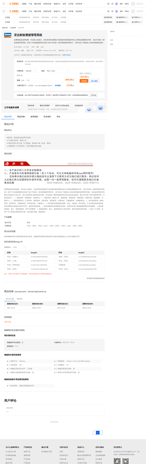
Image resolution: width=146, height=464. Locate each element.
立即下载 (7, 322)
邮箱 (111, 44)
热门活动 (54, 17)
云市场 (70, 4)
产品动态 (27, 459)
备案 (121, 4)
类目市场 (36, 17)
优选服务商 (79, 105)
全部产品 (27, 451)
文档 (61, 451)
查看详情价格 (66, 55)
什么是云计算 (11, 451)
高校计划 (80, 459)
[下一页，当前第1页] (101, 433)
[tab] (9, 298)
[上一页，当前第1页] (94, 433)
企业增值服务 (100, 455)
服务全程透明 (45, 105)
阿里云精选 (45, 17)
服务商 (112, 31)
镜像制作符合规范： (14, 342)
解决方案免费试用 (84, 455)
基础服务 (98, 451)
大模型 (24, 4)
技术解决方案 (47, 451)
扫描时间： (58, 342)
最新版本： (11, 346)
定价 (64, 4)
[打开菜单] (3, 4)
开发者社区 (64, 455)
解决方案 (37, 4)
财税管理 (21, 28)
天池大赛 (63, 459)
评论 (58, 117)
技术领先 (9, 459)
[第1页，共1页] (97, 433)
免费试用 (27, 455)
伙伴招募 (63, 17)
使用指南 (34, 117)
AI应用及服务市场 (24, 17)
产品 (30, 4)
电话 (111, 40)
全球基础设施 (11, 455)
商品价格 (21, 117)
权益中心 (57, 4)
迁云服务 (98, 459)
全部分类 (5, 28)
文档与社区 (47, 4)
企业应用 (13, 28)
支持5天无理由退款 (62, 105)
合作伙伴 (79, 4)
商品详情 (8, 117)
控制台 (127, 4)
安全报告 (47, 117)
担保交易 (31, 105)
